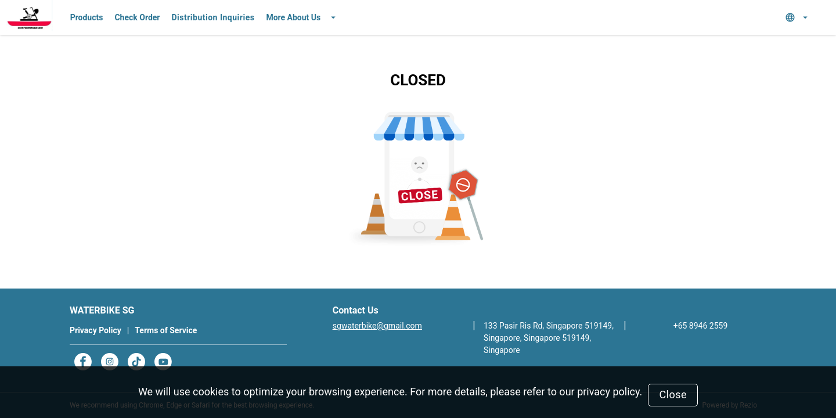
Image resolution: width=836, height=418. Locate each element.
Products (86, 17)
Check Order (137, 17)
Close (673, 394)
